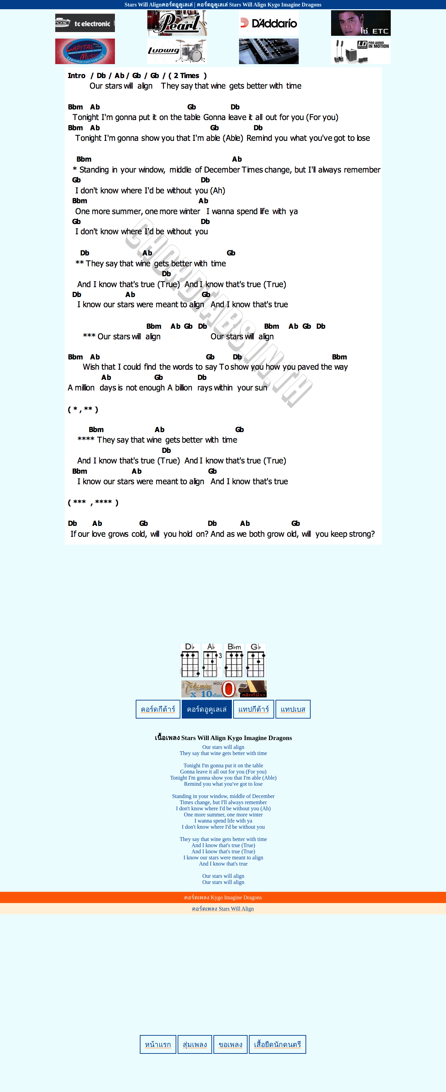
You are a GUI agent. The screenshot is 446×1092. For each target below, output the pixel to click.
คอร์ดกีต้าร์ (158, 709)
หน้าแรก (158, 1044)
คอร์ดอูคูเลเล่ (207, 709)
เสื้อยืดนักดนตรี (277, 1044)
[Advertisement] (224, 963)
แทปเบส (293, 709)
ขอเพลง (230, 1044)
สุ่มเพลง (195, 1044)
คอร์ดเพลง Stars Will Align (223, 909)
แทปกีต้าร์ (253, 709)
